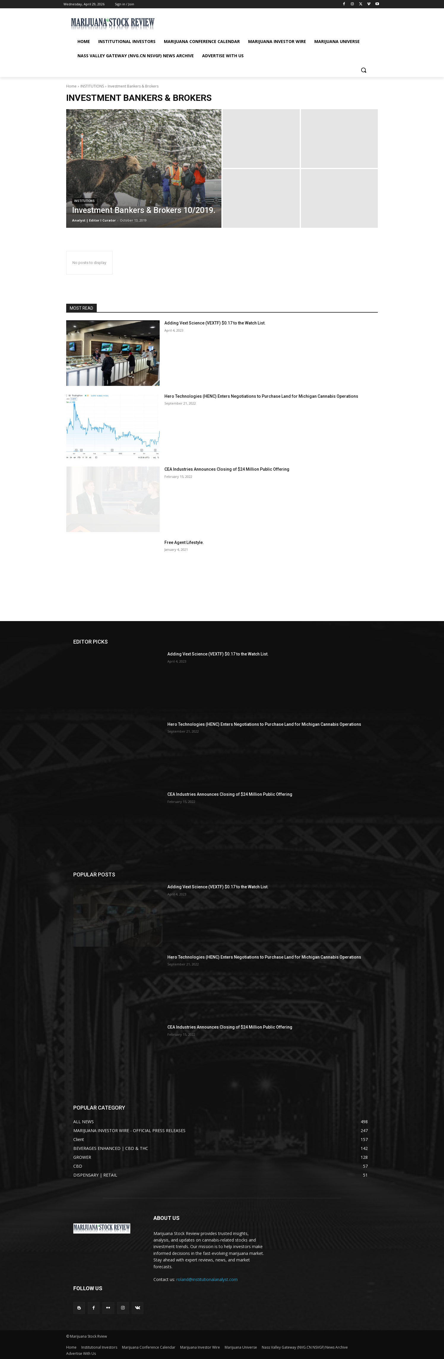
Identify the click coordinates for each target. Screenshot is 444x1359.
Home (71, 86)
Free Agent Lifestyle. (184, 542)
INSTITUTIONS (92, 86)
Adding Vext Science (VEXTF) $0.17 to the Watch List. (215, 323)
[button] (363, 70)
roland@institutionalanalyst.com (207, 1279)
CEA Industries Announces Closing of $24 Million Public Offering (226, 469)
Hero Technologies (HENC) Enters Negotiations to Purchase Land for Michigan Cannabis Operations (261, 396)
